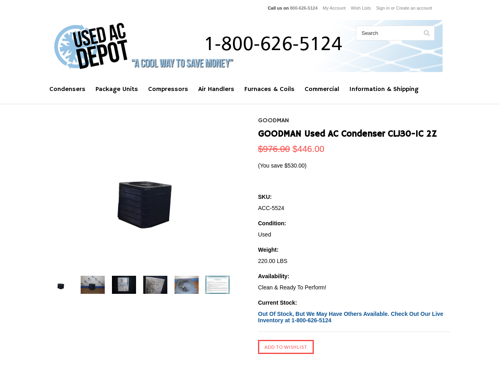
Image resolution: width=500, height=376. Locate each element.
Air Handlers (216, 89)
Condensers (67, 89)
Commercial (322, 89)
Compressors (168, 89)
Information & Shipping (384, 89)
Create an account (414, 8)
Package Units (117, 89)
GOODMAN (273, 121)
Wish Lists (361, 8)
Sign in (383, 8)
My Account (334, 8)
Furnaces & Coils (269, 89)
